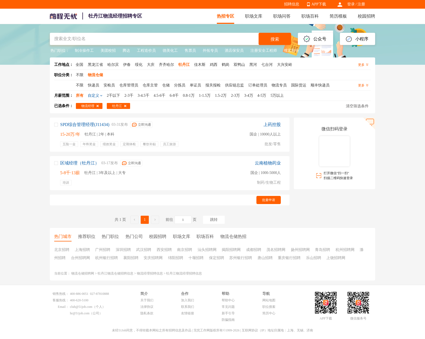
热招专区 (225, 16)
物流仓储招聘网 (82, 273)
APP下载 (318, 4)
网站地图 (268, 300)
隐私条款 (146, 313)
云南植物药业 (268, 163)
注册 (361, 4)
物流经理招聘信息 (150, 273)
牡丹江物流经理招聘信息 (184, 273)
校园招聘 (366, 16)
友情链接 (187, 313)
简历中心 (268, 313)
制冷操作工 (84, 51)
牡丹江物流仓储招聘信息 (115, 273)
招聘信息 (291, 4)
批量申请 (268, 200)
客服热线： (61, 300)
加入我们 (187, 300)
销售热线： (61, 294)
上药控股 (272, 124)
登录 (351, 4)
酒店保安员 (234, 51)
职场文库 (253, 16)
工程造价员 (146, 51)
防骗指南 (228, 320)
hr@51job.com (79, 313)
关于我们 (146, 300)
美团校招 (108, 51)
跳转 (214, 220)
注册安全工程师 (263, 51)
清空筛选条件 (357, 106)
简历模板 (338, 16)
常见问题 (228, 307)
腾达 (126, 51)
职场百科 (310, 16)
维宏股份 (291, 51)
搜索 (275, 39)
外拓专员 (210, 51)
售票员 (190, 51)
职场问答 (282, 16)
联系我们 (187, 307)
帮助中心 (228, 300)
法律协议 (146, 307)
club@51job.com (81, 307)
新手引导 (228, 313)
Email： (63, 307)
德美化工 (170, 51)
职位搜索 (268, 307)
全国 (79, 65)
